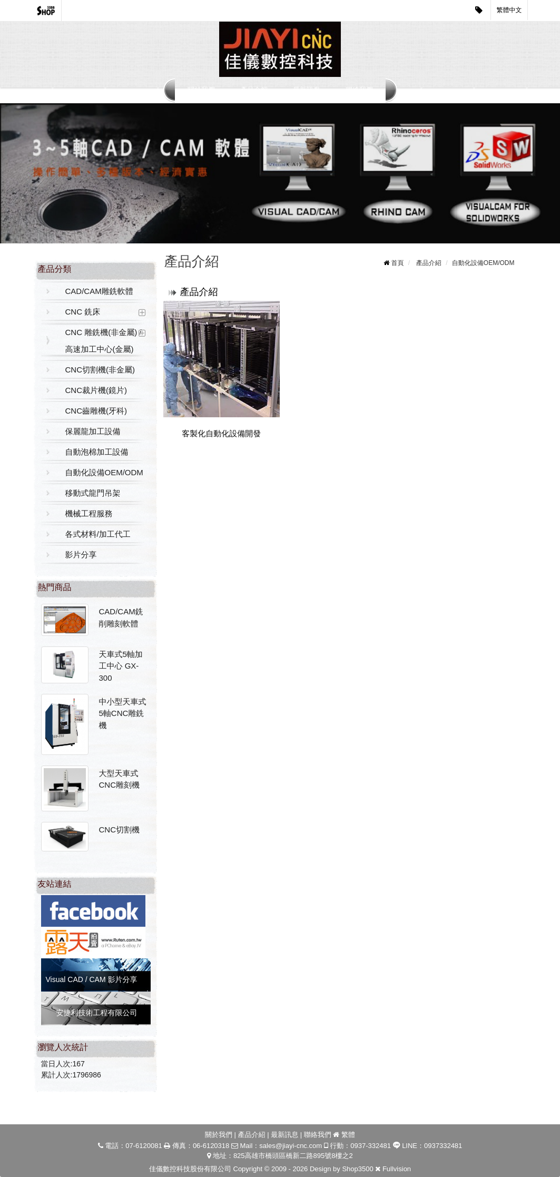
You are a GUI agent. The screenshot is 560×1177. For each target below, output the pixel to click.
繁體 (348, 1135)
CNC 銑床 (83, 311)
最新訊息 (306, 90)
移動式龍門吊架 (93, 492)
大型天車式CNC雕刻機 (119, 779)
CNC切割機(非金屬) (100, 369)
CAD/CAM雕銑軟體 (99, 291)
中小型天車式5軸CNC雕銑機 (122, 713)
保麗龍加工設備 (93, 431)
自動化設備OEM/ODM (104, 472)
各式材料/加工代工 (98, 533)
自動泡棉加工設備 (97, 451)
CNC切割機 (119, 829)
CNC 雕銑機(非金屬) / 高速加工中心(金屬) (103, 341)
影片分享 (81, 554)
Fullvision (396, 1169)
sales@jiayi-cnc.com (290, 1146)
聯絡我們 (359, 90)
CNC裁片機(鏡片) (96, 390)
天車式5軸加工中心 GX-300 (121, 666)
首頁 (397, 263)
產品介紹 (254, 90)
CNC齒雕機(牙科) (96, 410)
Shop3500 (357, 1169)
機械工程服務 (89, 513)
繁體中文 (509, 10)
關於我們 (201, 90)
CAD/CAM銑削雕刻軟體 (121, 617)
